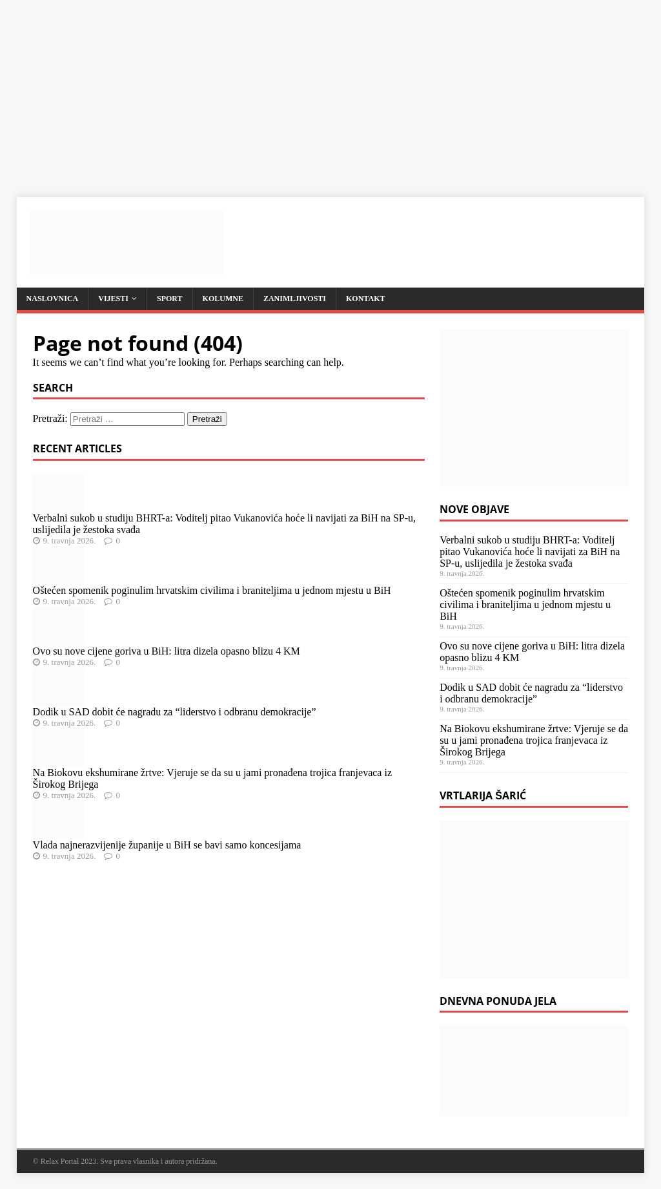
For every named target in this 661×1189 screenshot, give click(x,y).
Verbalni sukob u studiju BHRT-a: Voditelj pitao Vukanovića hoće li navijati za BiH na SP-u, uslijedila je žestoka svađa (530, 551)
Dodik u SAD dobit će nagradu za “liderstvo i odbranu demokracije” (174, 711)
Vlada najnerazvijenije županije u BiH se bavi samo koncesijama (167, 844)
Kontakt (365, 298)
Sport (170, 298)
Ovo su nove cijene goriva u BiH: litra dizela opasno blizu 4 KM (166, 651)
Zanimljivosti (294, 298)
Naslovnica (52, 298)
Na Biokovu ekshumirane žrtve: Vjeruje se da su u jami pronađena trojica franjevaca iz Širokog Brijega (534, 740)
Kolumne (223, 298)
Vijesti (113, 298)
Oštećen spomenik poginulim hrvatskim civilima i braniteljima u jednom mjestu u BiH (212, 590)
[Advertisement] (330, 90)
